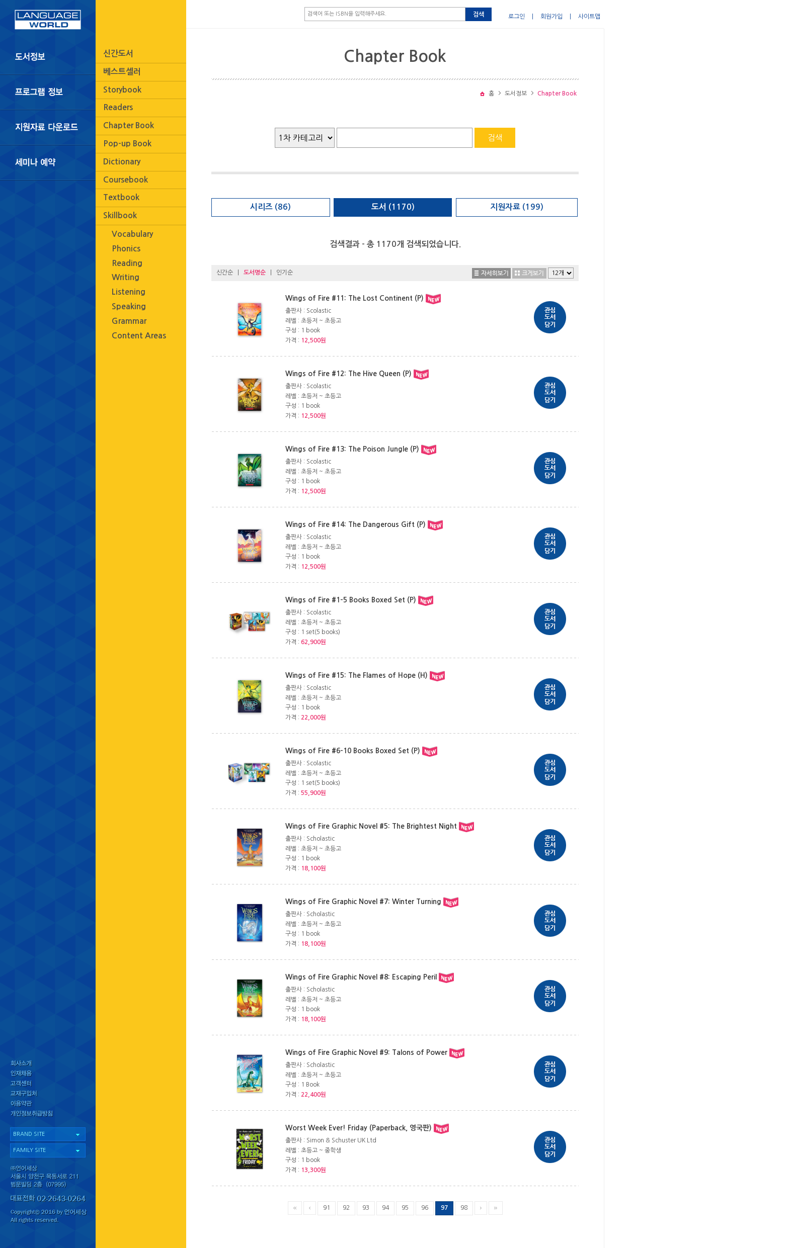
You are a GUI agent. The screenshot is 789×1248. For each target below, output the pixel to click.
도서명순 (255, 273)
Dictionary (121, 161)
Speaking (129, 306)
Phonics (126, 248)
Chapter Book (128, 125)
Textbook (121, 197)
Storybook (122, 90)
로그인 (516, 17)
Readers (118, 107)
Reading (127, 263)
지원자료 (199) (516, 207)
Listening (128, 292)
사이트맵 (589, 17)
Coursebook (125, 180)
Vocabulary (132, 234)
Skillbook (120, 215)
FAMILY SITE (29, 1150)
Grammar (129, 321)
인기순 (284, 273)
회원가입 (551, 17)
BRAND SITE (29, 1134)
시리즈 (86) (270, 207)
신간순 (224, 273)
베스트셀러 (122, 71)
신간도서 (118, 53)
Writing (125, 277)
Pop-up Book (127, 143)
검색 (478, 15)
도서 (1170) (393, 207)
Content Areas (139, 335)
